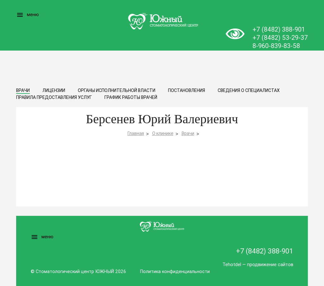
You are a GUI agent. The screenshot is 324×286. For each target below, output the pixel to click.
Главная (136, 133)
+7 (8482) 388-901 (278, 29)
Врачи (23, 90)
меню (27, 15)
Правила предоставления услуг (54, 97)
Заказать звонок (282, 14)
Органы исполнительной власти (116, 90)
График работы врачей (130, 97)
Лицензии (53, 90)
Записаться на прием (301, 14)
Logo (162, 20)
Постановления (186, 90)
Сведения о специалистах (249, 90)
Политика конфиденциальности (175, 271)
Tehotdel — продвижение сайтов (257, 264)
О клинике (162, 133)
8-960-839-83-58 (276, 46)
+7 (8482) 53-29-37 (280, 37)
